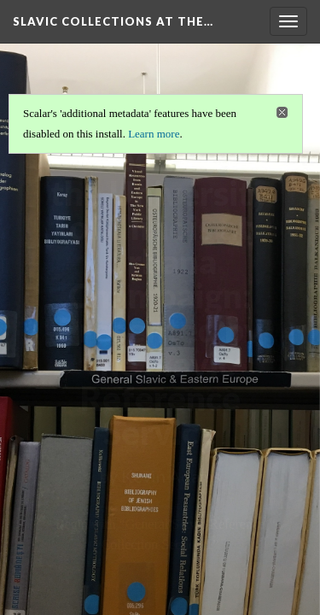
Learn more (153, 133)
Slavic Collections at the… (113, 21)
